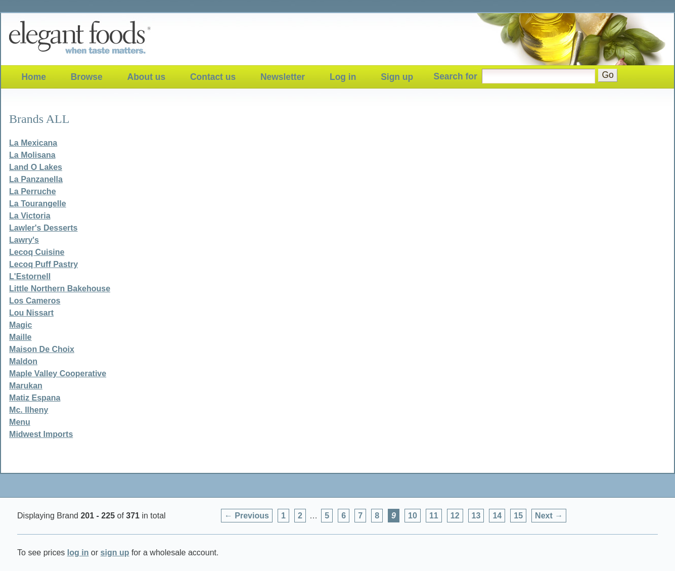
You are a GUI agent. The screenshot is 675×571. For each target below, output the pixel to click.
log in (78, 552)
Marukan (25, 385)
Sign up (397, 77)
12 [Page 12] (455, 515)
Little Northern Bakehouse (59, 288)
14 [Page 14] (497, 515)
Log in (343, 77)
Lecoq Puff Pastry (43, 264)
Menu (19, 422)
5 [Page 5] (327, 515)
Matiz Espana (34, 397)
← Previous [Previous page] (246, 515)
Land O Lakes (35, 167)
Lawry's (24, 240)
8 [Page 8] (377, 515)
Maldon (23, 361)
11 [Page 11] (433, 515)
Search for (455, 76)
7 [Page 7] (360, 515)
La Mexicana (33, 143)
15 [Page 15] (518, 515)
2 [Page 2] (300, 515)
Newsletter (282, 77)
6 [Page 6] (343, 515)
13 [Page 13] (476, 515)
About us (146, 77)
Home (33, 77)
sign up (115, 552)
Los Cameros (34, 300)
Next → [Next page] (549, 515)
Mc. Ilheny (28, 410)
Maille (20, 337)
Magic (20, 325)
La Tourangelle (37, 203)
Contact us (213, 77)
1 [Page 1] (283, 515)
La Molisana (32, 155)
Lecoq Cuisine (36, 252)
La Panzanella (36, 179)
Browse (87, 77)
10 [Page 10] (412, 515)
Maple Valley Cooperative (57, 373)
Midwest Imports (41, 434)
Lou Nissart (31, 313)
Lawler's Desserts (43, 228)
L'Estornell (30, 276)
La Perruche (32, 191)
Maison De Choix (41, 349)
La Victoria (30, 215)
